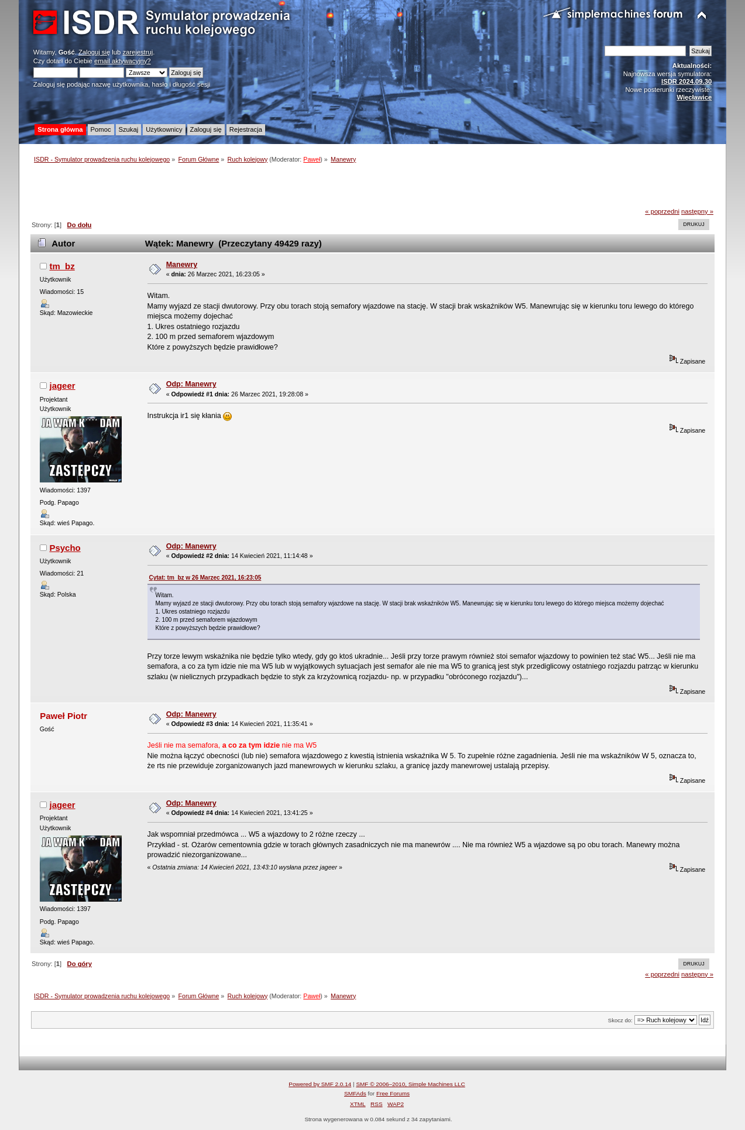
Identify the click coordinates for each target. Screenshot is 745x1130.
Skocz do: (620, 1020)
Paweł (311, 159)
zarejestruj (137, 52)
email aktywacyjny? (122, 60)
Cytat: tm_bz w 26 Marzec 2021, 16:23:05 (205, 577)
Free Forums (393, 1093)
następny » (697, 211)
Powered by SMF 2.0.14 (320, 1084)
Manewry (181, 265)
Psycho (64, 548)
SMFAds (355, 1093)
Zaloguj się (94, 52)
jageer (62, 386)
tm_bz (61, 266)
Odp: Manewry (191, 384)
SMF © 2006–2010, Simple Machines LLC (410, 1084)
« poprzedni (662, 211)
